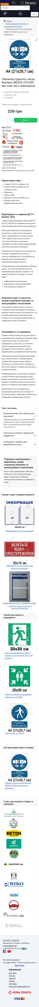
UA (34, 14)
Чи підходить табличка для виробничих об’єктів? (15, 443)
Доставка (13, 984)
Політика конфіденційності (19, 987)
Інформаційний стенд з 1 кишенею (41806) (19, 603)
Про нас (12, 976)
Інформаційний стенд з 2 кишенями (19, 531)
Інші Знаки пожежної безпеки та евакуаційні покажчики (19, 607)
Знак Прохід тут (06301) (14, 733)
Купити (26, 120)
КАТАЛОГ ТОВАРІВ (11, 940)
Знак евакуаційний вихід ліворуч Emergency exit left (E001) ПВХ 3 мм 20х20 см (19, 655)
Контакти (12, 973)
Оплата (12, 981)
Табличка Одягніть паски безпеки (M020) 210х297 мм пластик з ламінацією (18, 785)
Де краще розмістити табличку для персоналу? (18, 414)
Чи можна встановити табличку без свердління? (18, 434)
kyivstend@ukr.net (10, 946)
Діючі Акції (19, 965)
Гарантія (12, 978)
